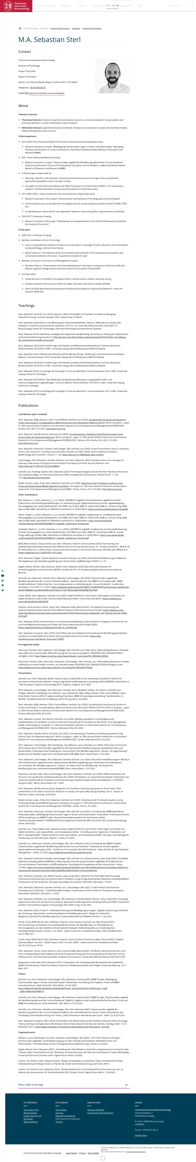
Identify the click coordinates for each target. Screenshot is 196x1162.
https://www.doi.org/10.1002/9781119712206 (40, 552)
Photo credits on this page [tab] (30, 1084)
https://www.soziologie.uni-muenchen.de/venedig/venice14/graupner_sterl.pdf (72, 1026)
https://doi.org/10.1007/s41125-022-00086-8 (39, 466)
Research (66, 5)
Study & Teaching (45, 5)
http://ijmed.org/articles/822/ (36, 477)
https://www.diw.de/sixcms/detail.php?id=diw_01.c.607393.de (47, 627)
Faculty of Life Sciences (60, 28)
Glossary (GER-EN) (95, 1110)
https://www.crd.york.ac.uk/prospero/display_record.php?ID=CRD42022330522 (71, 656)
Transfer (81, 5)
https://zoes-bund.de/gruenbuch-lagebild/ (108, 509)
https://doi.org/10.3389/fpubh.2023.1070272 (83, 454)
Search (139, 5)
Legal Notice (71, 1153)
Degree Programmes (65, 1116)
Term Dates (61, 1110)
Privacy (82, 1153)
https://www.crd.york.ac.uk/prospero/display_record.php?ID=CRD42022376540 (55, 667)
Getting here (141, 1135)
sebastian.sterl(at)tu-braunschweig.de (46, 93)
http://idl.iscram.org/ (56, 428)
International (99, 5)
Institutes (76, 28)
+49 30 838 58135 (37, 87)
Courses (59, 1113)
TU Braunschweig (122, 5)
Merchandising (31, 1122)
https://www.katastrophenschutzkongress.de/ (70, 852)
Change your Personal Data (100, 1113)
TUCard (59, 1122)
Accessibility (93, 1153)
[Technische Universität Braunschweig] (20, 28)
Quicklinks (173, 6)
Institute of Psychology (92, 28)
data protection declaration (136, 1152)
